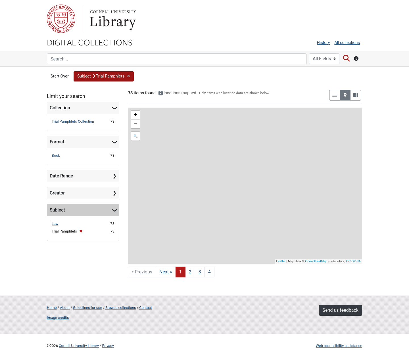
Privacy (108, 346)
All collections (347, 42)
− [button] (135, 124)
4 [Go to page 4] (209, 272)
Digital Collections (90, 42)
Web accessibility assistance (339, 346)
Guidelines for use (87, 307)
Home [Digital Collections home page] (52, 307)
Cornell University (61, 19)
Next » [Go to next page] (165, 272)
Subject (57, 210)
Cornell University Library (79, 346)
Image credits (58, 317)
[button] (104, 76)
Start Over (60, 76)
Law (55, 223)
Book (56, 155)
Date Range (61, 176)
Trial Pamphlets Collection (73, 121)
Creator (57, 193)
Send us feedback (340, 310)
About (65, 307)
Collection (60, 107)
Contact (145, 307)
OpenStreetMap (316, 261)
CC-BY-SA (353, 261)
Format (57, 142)
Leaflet (280, 261)
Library (112, 19)
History (323, 42)
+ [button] (135, 115)
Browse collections (120, 307)
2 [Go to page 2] (190, 272)
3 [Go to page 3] (200, 272)
